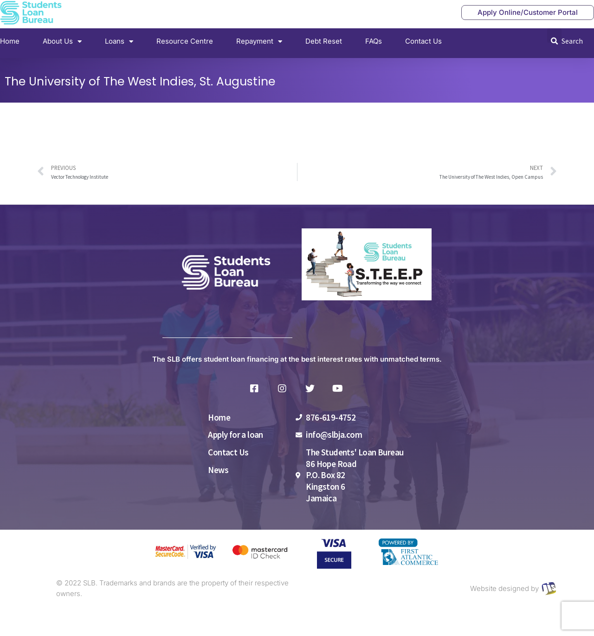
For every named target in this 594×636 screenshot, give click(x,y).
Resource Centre (184, 41)
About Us (62, 41)
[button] (554, 35)
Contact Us (423, 41)
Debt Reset (323, 41)
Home (9, 41)
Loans (119, 41)
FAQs (373, 41)
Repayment (259, 41)
